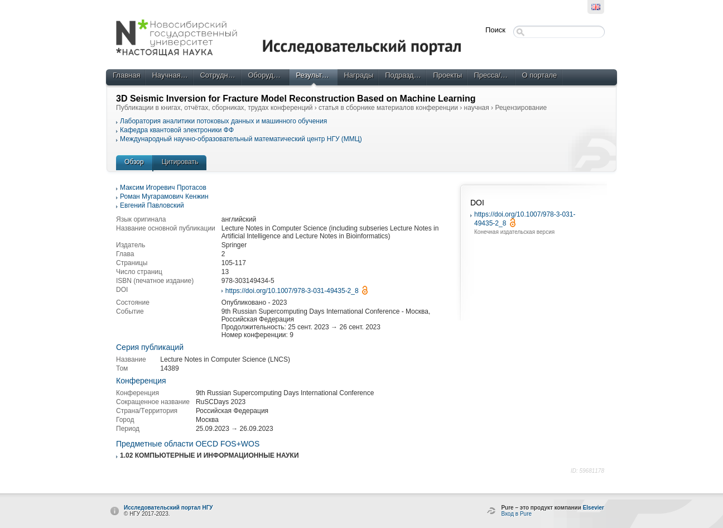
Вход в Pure (516, 514)
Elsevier (593, 508)
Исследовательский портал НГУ (168, 508)
